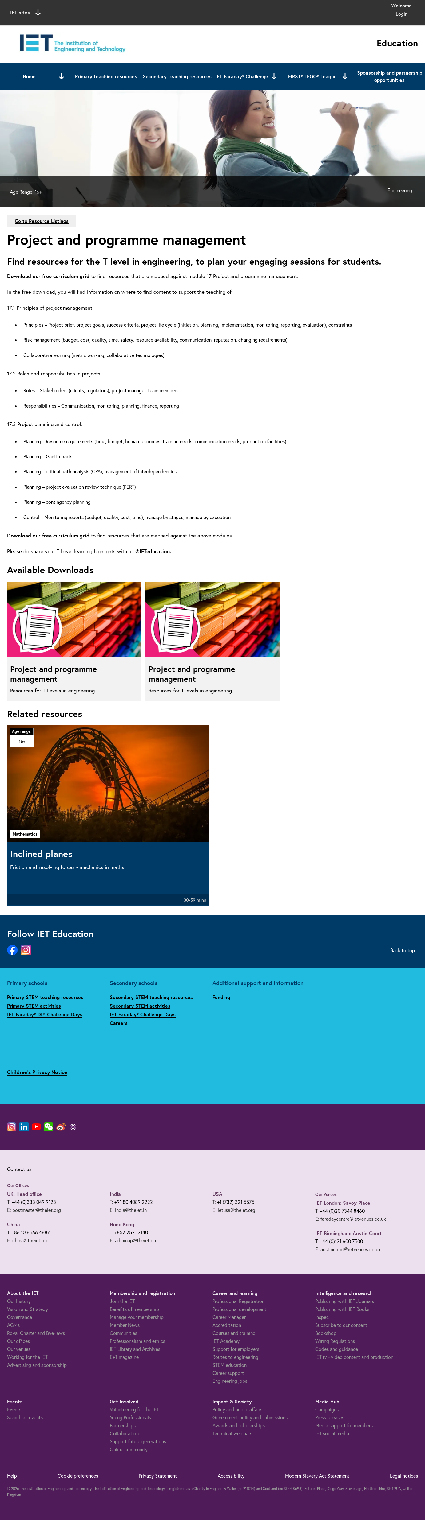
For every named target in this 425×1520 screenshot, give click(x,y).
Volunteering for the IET (134, 1409)
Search (275, 11)
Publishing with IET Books (342, 1309)
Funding (221, 997)
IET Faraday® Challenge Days (143, 1014)
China (13, 1224)
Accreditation (226, 1325)
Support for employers (235, 1349)
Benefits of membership (134, 1309)
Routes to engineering (235, 1357)
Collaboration (124, 1433)
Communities (123, 1333)
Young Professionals (130, 1417)
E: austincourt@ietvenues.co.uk (348, 1249)
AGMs (13, 1325)
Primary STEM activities (34, 1005)
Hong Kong (122, 1224)
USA (217, 1194)
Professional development (239, 1309)
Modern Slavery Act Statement (317, 1476)
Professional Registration (238, 1301)
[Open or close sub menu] (61, 76)
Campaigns (327, 1409)
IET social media (332, 1433)
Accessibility (231, 1476)
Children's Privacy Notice (37, 1072)
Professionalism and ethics (137, 1341)
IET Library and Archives (135, 1349)
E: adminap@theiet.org (134, 1240)
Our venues (18, 1349)
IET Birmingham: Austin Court (348, 1233)
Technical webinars (232, 1433)
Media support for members (344, 1425)
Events (14, 1409)
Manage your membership (137, 1317)
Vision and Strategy (27, 1309)
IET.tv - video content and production (354, 1357)
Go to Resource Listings (42, 221)
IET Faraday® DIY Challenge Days (44, 1014)
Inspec (322, 1317)
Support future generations (138, 1441)
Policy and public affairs (237, 1409)
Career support (228, 1373)
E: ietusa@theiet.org (233, 1210)
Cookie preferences (78, 1476)
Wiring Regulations (335, 1341)
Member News (125, 1325)
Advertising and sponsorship (37, 1365)
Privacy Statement (158, 1476)
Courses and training (234, 1333)
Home (29, 76)
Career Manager (229, 1317)
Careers (119, 1023)
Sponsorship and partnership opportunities (389, 76)
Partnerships (123, 1425)
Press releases (329, 1417)
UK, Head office (24, 1194)
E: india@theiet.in (128, 1210)
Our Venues (326, 1194)
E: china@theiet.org (28, 1240)
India (115, 1194)
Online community (129, 1449)
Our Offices (18, 1185)
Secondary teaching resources (177, 76)
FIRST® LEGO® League (312, 76)
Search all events (25, 1417)
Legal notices (404, 1476)
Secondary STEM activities (140, 1005)
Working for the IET (27, 1357)
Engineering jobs (229, 1381)
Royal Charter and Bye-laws (36, 1333)
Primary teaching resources (106, 76)
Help (12, 1476)
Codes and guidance (336, 1349)
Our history (19, 1301)
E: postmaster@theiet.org (34, 1210)
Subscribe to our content (341, 1325)
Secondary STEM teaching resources (151, 997)
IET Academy (226, 1341)
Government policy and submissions (250, 1417)
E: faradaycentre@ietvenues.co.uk (350, 1219)
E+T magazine (124, 1357)
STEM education (229, 1365)
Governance (19, 1317)
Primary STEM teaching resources (45, 997)
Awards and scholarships (238, 1425)
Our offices (18, 1341)
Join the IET (122, 1301)
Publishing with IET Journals (344, 1301)
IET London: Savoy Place (342, 1203)
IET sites (25, 12)
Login (401, 14)
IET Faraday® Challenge (241, 76)
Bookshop (325, 1333)
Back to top (402, 950)
